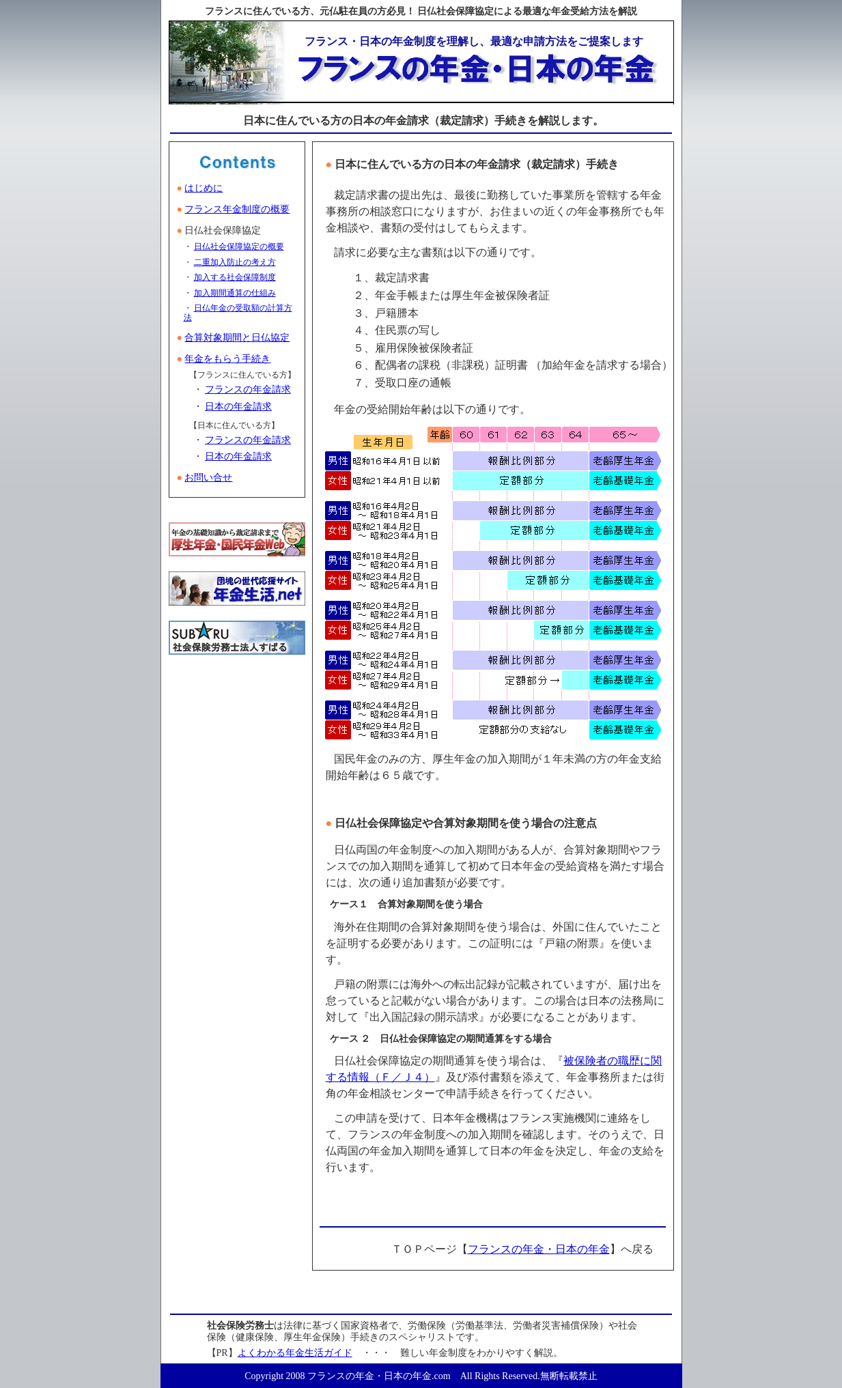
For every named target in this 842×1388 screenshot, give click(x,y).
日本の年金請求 (238, 406)
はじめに (203, 188)
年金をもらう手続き (227, 359)
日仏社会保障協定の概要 (239, 246)
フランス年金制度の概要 (237, 209)
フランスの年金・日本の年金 (539, 1249)
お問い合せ (208, 477)
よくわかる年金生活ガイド (295, 1353)
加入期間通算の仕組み (235, 293)
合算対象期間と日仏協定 (237, 337)
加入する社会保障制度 (235, 277)
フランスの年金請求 (248, 389)
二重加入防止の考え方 (235, 262)
